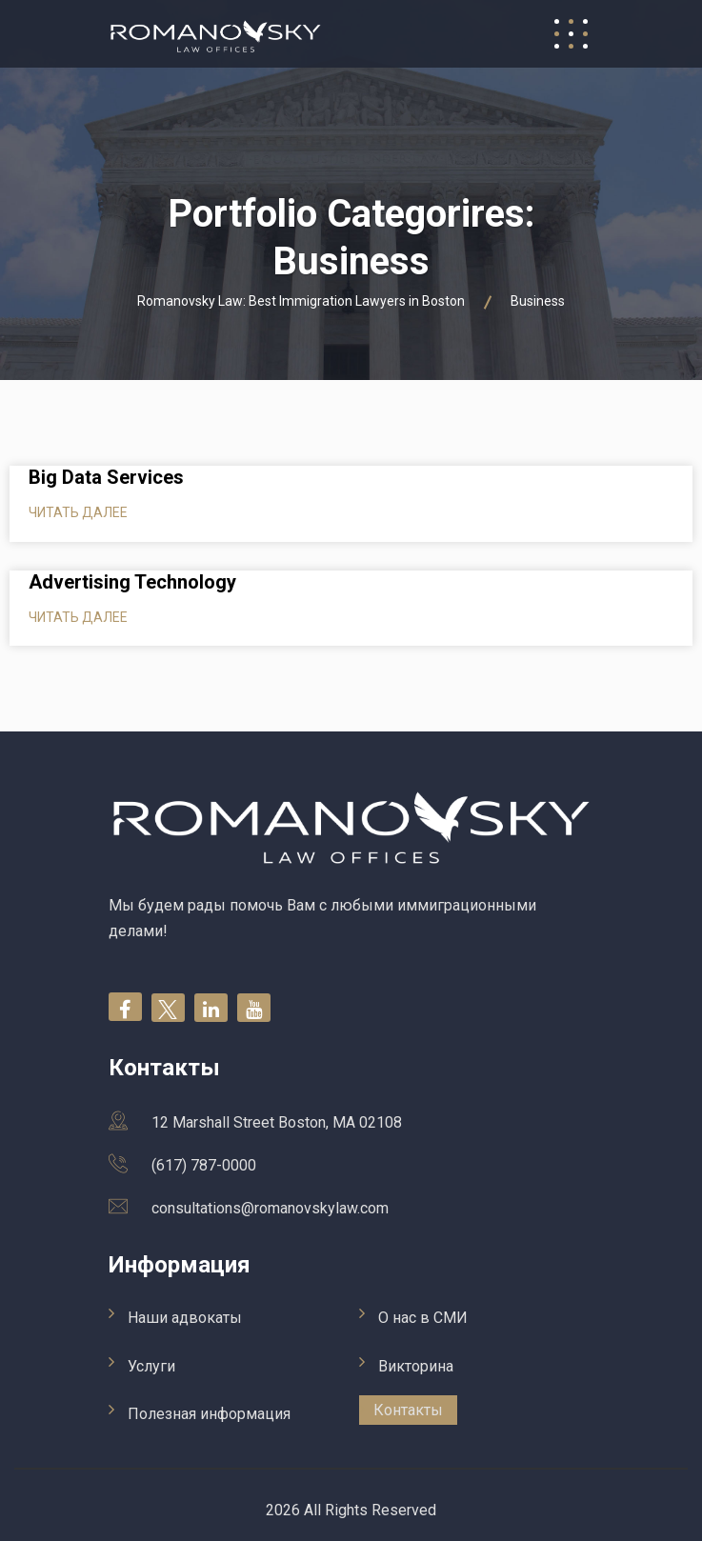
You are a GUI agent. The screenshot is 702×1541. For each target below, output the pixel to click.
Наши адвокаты (185, 1318)
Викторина (415, 1366)
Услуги (151, 1366)
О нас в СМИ (423, 1318)
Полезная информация (209, 1414)
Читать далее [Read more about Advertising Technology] (78, 617)
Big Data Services (106, 477)
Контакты (408, 1410)
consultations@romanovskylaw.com (270, 1208)
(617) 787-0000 (203, 1165)
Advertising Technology (132, 581)
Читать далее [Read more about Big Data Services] (78, 512)
